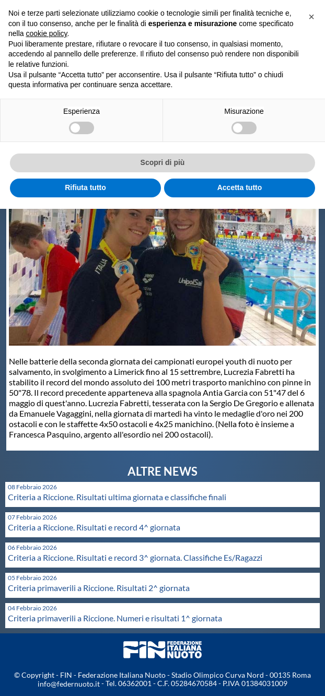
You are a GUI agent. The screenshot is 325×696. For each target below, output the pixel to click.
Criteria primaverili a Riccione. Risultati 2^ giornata (99, 588)
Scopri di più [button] (163, 162)
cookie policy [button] (46, 33)
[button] (311, 16)
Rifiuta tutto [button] (85, 187)
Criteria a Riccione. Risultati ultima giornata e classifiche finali (117, 497)
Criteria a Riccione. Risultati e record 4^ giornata (94, 527)
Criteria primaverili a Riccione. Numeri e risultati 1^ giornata (115, 618)
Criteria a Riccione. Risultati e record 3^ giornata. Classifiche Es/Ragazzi (135, 557)
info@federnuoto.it (69, 683)
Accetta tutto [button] (239, 187)
